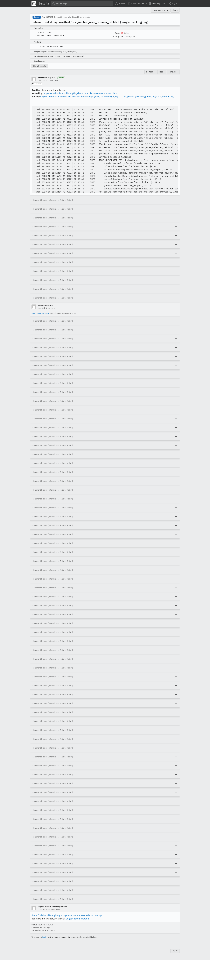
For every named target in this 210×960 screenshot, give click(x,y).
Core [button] (49, 32)
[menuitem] (120, 3)
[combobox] (82, 3)
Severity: (128, 36)
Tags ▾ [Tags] (161, 72)
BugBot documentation (77, 918)
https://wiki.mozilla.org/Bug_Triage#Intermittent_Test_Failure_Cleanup (67, 915)
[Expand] (176, 200)
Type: (117, 33)
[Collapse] (176, 79)
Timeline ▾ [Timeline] (173, 72)
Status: (43, 46)
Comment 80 (43, 909)
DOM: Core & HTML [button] (55, 35)
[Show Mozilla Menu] (34, 3)
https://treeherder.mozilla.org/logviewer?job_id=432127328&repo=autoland (80, 93)
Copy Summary (159, 10)
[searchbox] (82, 3)
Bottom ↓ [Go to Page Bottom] (150, 72)
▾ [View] (167, 10)
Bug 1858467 (47, 17)
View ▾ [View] (175, 10)
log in (44, 937)
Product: (42, 32)
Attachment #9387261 (40, 313)
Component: (40, 35)
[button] (172, 3)
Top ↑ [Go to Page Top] (175, 951)
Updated (41, 308)
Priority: (116, 36)
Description (42, 80)
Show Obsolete (39, 66)
